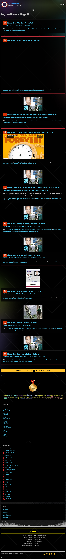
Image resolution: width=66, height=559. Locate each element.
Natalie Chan (8, 484)
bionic (4, 435)
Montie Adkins (8, 494)
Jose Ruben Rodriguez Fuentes (12, 465)
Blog (33, 10)
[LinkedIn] (49, 554)
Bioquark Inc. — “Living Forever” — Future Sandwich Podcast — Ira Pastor (30, 132)
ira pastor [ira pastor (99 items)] (49, 397)
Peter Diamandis (46, 162)
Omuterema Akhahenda (10, 469)
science (47, 121)
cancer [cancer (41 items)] (55, 395)
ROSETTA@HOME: (25, 547)
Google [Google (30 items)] (18, 397)
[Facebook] (44, 554)
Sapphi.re (21, 553)
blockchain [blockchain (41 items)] (48, 395)
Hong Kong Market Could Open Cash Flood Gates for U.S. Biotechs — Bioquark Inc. (32, 114)
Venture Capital (20, 122)
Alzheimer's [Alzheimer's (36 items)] (9, 395)
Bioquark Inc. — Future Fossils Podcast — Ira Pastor (23, 354)
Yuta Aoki (7, 474)
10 (31, 371)
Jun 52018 (5, 188)
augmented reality (7, 427)
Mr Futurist (5, 512)
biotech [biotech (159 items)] (35, 395)
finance (34, 29)
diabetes (7, 263)
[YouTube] (52, 554)
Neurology (13, 30)
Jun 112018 (5, 132)
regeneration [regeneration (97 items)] (29, 399)
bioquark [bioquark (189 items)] (29, 395)
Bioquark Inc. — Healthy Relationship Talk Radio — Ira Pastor (26, 224)
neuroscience (43, 121)
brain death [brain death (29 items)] (51, 395)
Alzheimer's (49, 29)
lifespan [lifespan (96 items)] (61, 397)
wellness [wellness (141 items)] (60, 399)
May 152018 (5, 323)
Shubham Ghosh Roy (9, 452)
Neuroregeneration (25, 164)
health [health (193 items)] (21, 397)
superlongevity (21, 263)
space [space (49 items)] (40, 398)
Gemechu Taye (8, 460)
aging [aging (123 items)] (4, 395)
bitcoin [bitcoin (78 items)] (44, 395)
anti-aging (53, 29)
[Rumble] (54, 554)
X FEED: (25, 539)
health (44, 29)
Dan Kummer (8, 467)
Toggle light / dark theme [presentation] (64, 4)
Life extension (12, 122)
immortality (22, 90)
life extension (41, 89)
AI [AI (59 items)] (6, 395)
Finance (4, 122)
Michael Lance (8, 491)
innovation (34, 121)
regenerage (20, 30)
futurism (37, 29)
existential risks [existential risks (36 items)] (6, 397)
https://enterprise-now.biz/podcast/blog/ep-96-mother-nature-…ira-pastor (23, 293)
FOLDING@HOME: (25, 545)
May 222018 (5, 291)
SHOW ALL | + (5, 500)
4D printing (5, 409)
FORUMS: (29, 549)
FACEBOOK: (25, 536)
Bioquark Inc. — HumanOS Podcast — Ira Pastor (22, 322)
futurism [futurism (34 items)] (16, 397)
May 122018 (5, 354)
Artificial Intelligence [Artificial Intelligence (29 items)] (20, 395)
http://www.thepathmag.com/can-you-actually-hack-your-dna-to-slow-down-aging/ (25, 190)
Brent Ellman (8, 488)
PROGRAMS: (36, 545)
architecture (5, 423)
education (26, 261)
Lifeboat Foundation (9, 553)
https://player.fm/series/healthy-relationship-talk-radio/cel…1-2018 (21, 226)
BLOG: (35, 539)
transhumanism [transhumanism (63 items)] (55, 399)
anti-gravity (5, 422)
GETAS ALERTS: (36, 538)
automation (5, 429)
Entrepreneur (16, 231)
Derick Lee (7, 476)
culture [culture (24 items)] (61, 395)
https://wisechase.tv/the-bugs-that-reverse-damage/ (16, 25)
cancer (4, 30)
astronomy (5, 426)
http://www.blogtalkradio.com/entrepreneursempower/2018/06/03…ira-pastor (24, 257)
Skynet (4, 417)
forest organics (5, 299)
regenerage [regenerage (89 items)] (22, 399)
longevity (9, 30)
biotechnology (8, 231)
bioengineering (16, 29)
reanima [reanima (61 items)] (18, 399)
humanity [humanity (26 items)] (31, 397)
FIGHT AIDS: (26, 543)
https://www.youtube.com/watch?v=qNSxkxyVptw (17, 325)
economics (25, 121)
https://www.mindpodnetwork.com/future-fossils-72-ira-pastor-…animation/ (24, 356)
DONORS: (28, 541)
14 (41, 371)
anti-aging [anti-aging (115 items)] (14, 395)
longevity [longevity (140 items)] (6, 399)
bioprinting (5, 436)
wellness (23, 30)
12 (36, 371)
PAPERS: (35, 547)
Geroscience (5, 509)
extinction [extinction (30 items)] (10, 397)
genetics (41, 29)
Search (63, 378)
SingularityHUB (6, 517)
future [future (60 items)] (13, 397)
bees (4, 430)
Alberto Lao (7, 477)
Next (48, 371)
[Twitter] (47, 554)
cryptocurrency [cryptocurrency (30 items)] (58, 395)
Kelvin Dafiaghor (8, 462)
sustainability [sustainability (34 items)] (44, 399)
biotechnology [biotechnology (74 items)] (40, 395)
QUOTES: (35, 549)
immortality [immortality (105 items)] (38, 397)
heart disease (17, 90)
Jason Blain (7, 493)
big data (5, 431)
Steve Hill (7, 486)
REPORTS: (35, 543)
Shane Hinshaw (8, 479)
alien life (5, 421)
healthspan (13, 90)
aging (12, 29)
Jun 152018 (5, 114)
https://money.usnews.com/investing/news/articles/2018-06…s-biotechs (25, 117)
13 (39, 371)
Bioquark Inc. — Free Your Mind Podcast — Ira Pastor (23, 255)
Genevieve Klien (8, 448)
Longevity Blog (6, 510)
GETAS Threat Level (33, 531)
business (29, 29)
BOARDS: (35, 541)
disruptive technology (31, 229)
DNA (32, 29)
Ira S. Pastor (9, 29)
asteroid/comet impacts (8, 425)
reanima (16, 30)
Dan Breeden (8, 455)
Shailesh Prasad (8, 457)
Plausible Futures (7, 515)
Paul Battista (8, 459)
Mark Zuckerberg (6, 418)
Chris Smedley (8, 498)
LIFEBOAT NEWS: (36, 536)
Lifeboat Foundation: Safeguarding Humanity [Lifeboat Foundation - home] (30, 4)
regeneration (32, 330)
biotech (60, 29)
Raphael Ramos (8, 481)
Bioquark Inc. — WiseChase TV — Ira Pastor (20, 23)
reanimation (30, 164)
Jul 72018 (5, 23)
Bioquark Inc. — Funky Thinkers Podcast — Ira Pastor (23, 40)
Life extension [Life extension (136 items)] (55, 397)
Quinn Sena (7, 453)
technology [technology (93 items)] (48, 399)
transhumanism (46, 89)
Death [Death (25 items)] (62, 395)
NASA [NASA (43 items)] (10, 399)
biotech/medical (25, 29)
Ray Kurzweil (6, 413)
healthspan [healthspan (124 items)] (26, 397)
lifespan (25, 90)
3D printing (5, 408)
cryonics (26, 162)
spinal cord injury (31, 231)
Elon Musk (5, 414)
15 (43, 371)
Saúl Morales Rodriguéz (10, 450)
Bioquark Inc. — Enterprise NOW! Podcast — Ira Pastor (24, 291)
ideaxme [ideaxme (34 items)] (33, 397)
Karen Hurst (7, 464)
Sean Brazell (7, 482)
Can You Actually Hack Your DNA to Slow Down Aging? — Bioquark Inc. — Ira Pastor (33, 187)
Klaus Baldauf (8, 471)
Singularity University (7, 416)
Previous (18, 371)
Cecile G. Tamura (8, 472)
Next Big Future (6, 514)
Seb (6, 489)
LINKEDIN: (25, 538)
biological (20, 29)
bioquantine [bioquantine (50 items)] (25, 395)
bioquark (56, 29)
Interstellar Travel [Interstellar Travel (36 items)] (43, 397)
